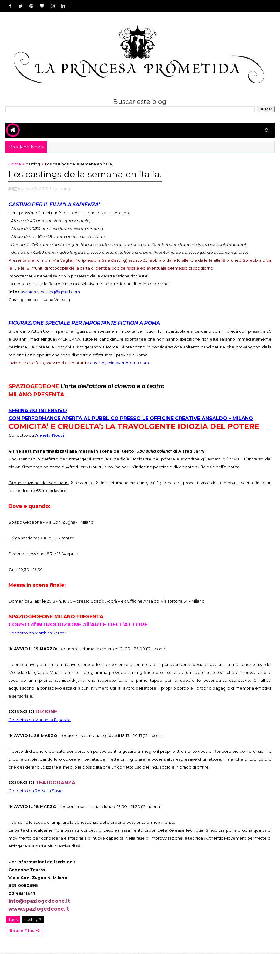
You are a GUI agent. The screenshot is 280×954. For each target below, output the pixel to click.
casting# (32, 920)
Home (14, 165)
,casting (62, 189)
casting (33, 165)
